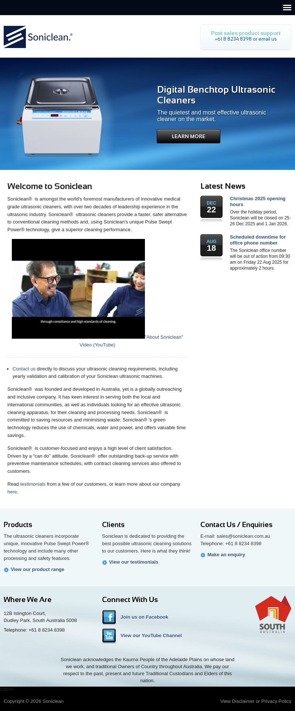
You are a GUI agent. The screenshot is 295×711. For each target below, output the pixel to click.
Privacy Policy (276, 701)
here (12, 492)
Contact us (24, 369)
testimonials (33, 484)
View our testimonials (133, 562)
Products (18, 525)
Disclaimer (243, 701)
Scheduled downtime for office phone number (258, 240)
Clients (113, 525)
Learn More (188, 136)
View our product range (37, 569)
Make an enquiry (226, 554)
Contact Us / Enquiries (236, 525)
